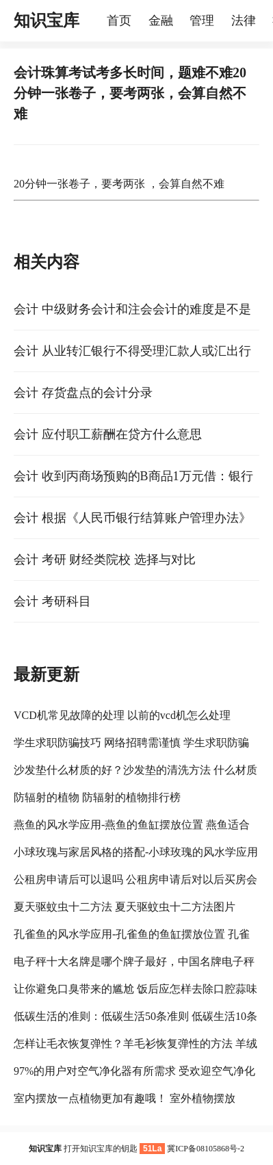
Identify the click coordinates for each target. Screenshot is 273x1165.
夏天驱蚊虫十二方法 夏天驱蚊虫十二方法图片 (124, 907)
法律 (243, 20)
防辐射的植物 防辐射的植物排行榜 (97, 797)
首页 (119, 20)
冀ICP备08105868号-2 (205, 1148)
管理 (202, 20)
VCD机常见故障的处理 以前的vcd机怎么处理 (122, 715)
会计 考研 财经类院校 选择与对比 (105, 559)
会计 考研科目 (52, 601)
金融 (160, 20)
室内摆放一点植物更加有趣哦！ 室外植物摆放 (124, 1098)
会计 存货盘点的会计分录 (83, 393)
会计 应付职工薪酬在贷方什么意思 (108, 434)
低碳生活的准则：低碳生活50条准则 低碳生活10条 (135, 1016)
